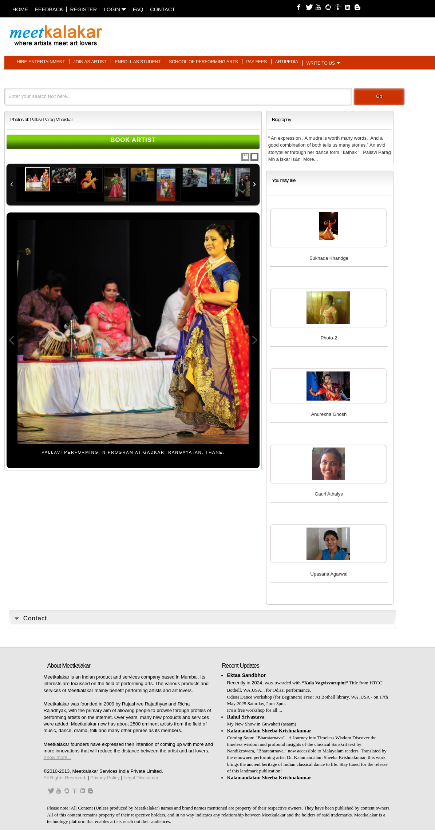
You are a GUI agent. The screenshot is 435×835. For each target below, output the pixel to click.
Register (83, 9)
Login (115, 9)
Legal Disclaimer (140, 777)
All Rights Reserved (64, 777)
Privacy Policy (105, 777)
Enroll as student (138, 61)
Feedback (49, 9)
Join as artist (90, 61)
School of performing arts (203, 61)
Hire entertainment (41, 61)
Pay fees (256, 61)
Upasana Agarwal (328, 574)
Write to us (321, 63)
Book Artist (133, 139)
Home (20, 9)
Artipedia (286, 61)
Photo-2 (329, 338)
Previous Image (12, 340)
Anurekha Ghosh (329, 414)
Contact (162, 9)
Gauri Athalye (329, 494)
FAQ (138, 9)
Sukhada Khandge (328, 258)
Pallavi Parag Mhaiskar (51, 119)
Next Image (254, 340)
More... (310, 159)
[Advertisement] (308, 32)
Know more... (58, 757)
